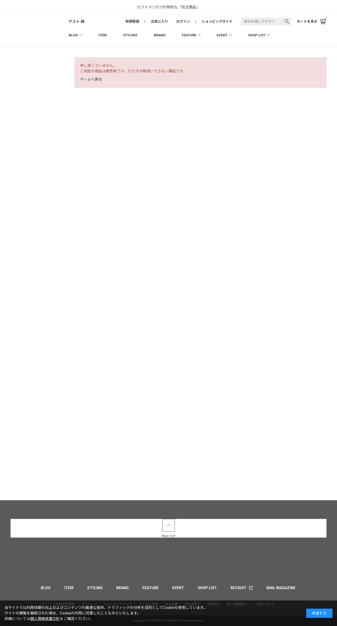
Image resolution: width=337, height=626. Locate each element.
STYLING (130, 35)
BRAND (160, 35)
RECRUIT (238, 588)
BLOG (73, 35)
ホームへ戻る (91, 79)
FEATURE (189, 35)
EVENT (222, 35)
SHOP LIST (256, 35)
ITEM (102, 35)
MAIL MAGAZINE (280, 588)
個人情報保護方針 (45, 619)
